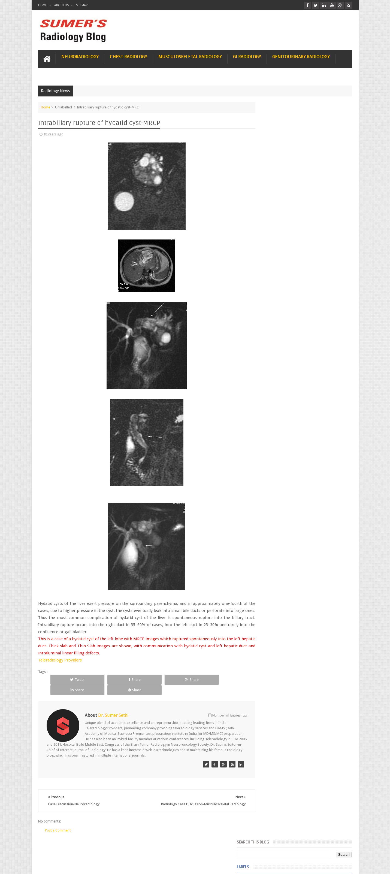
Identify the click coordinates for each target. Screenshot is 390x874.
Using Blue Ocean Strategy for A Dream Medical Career (301, 749)
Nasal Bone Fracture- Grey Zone (312, 479)
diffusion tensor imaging (280, 339)
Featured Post (305, 444)
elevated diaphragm (276, 349)
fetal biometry (272, 369)
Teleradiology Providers (60, 659)
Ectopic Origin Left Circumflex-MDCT (316, 579)
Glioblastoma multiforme (281, 212)
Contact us (338, 849)
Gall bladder (271, 202)
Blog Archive (336, 444)
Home (42, 5)
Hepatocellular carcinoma (281, 290)
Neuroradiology (80, 56)
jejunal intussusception (279, 418)
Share (108, 679)
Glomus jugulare (274, 222)
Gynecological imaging (279, 261)
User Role (51, 849)
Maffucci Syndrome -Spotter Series (316, 526)
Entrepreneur (271, 163)
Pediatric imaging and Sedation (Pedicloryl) (300, 457)
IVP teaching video (275, 320)
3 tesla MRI (270, 143)
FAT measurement (275, 173)
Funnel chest (271, 192)
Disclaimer (79, 849)
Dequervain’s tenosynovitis (282, 153)
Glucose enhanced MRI (279, 231)
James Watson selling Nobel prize (290, 504)
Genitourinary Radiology (301, 56)
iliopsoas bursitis (275, 408)
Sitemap (81, 5)
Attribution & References (119, 849)
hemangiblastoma (275, 398)
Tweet (68, 679)
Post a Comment (58, 824)
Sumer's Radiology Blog (92, 865)
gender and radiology (278, 388)
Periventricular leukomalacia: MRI (313, 605)
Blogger (344, 865)
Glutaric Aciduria (274, 241)
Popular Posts (273, 444)
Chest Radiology (128, 56)
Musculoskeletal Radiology (190, 56)
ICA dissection (272, 310)
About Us (61, 5)
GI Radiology (247, 56)
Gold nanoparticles (276, 251)
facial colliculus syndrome (281, 359)
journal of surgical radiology (283, 428)
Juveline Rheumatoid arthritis (283, 330)
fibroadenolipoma (275, 379)
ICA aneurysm (272, 300)
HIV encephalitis (273, 271)
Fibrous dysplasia (275, 182)
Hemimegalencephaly (278, 281)
